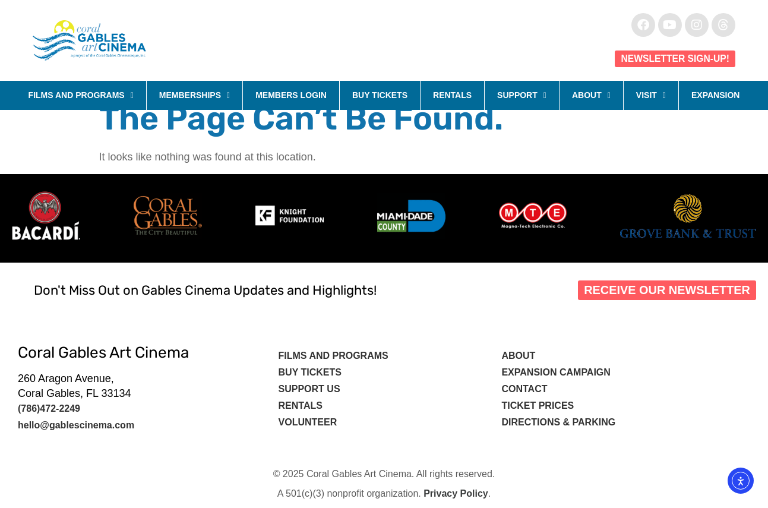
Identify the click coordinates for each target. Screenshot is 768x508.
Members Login (291, 95)
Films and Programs (81, 96)
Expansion (715, 95)
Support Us (309, 389)
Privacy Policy (455, 493)
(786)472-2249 (49, 408)
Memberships (194, 96)
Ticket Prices (537, 405)
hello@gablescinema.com (76, 425)
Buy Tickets (379, 95)
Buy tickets (310, 372)
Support (521, 96)
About (591, 96)
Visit (651, 96)
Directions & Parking (558, 422)
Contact (525, 389)
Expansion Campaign (557, 372)
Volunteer (309, 422)
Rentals (452, 95)
